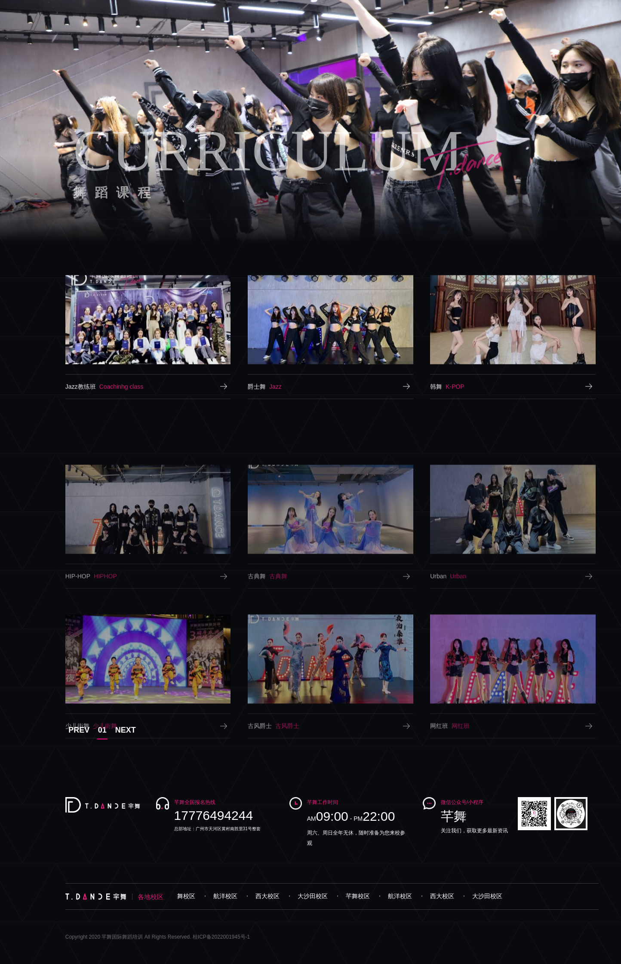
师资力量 (361, 10)
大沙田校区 (316, 896)
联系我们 (576, 10)
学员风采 (404, 10)
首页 (239, 10)
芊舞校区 (186, 896)
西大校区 (270, 896)
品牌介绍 (275, 10)
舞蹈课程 (318, 10)
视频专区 (447, 10)
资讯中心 (490, 10)
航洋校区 (228, 896)
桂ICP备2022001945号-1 (221, 937)
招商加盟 (533, 10)
